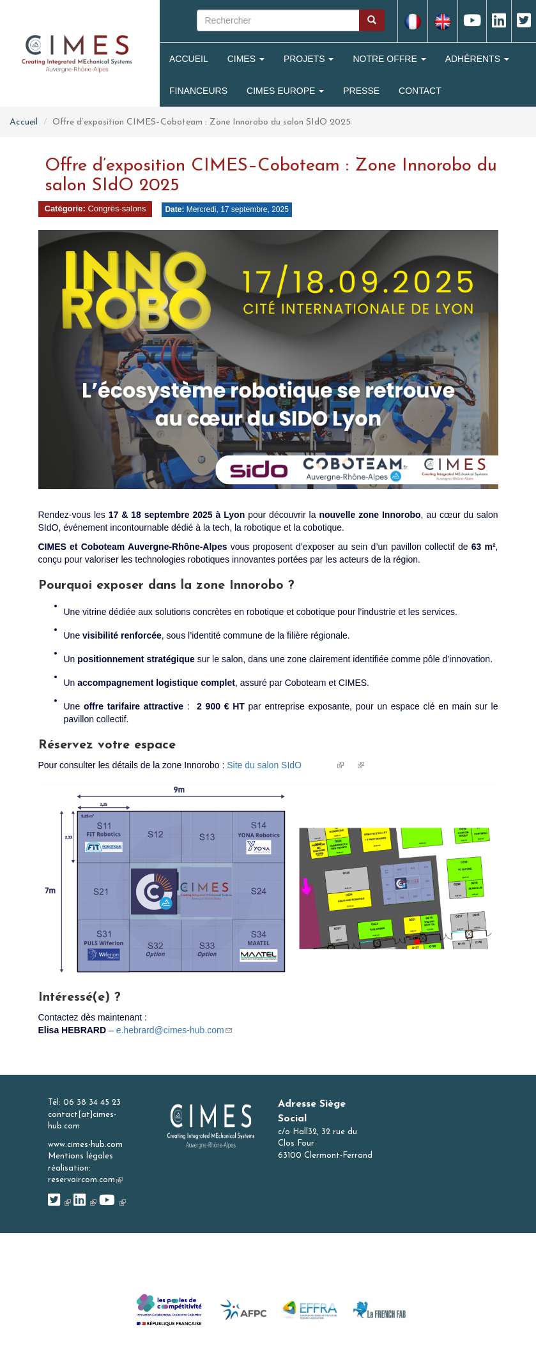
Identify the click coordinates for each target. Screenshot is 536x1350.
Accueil (188, 59)
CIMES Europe (285, 91)
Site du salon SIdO (285, 765)
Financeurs (198, 91)
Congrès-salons (117, 208)
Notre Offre (389, 59)
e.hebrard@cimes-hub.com (174, 1030)
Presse (361, 91)
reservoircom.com (85, 1180)
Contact (420, 91)
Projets (308, 59)
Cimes (245, 59)
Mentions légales (80, 1156)
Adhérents (477, 59)
